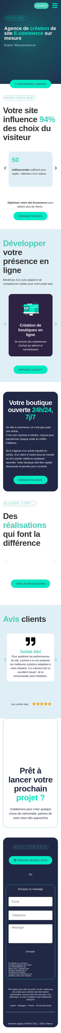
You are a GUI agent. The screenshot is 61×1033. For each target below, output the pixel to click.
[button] (5, 168)
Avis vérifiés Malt (20, 704)
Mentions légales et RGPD (19, 1024)
